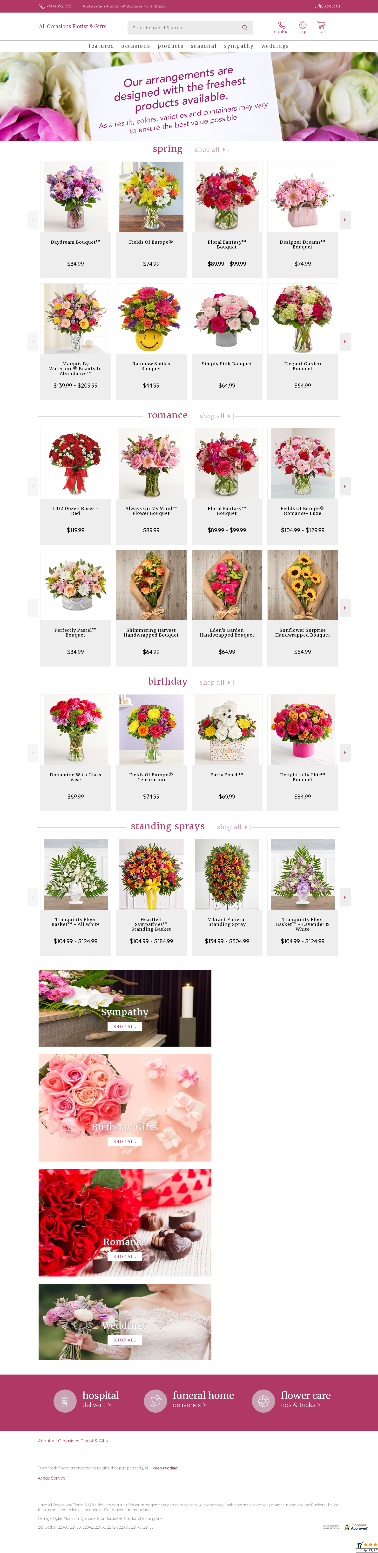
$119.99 (75, 530)
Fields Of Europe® (151, 242)
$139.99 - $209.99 (76, 385)
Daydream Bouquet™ (76, 242)
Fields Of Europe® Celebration (151, 777)
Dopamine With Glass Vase (75, 777)
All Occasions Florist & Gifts (72, 26)
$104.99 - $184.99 (151, 941)
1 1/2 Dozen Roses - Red (76, 511)
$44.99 (151, 385)
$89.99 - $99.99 (227, 263)
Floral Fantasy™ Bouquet (227, 244)
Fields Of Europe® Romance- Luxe (303, 511)
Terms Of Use (235, 1548)
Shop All (208, 150)
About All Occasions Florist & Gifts (73, 1242)
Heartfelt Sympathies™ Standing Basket (151, 924)
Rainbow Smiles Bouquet (151, 366)
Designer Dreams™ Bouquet (302, 244)
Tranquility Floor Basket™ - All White (76, 922)
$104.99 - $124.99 (75, 941)
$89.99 (151, 530)
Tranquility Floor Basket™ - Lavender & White (302, 924)
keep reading (165, 1269)
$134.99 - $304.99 (227, 941)
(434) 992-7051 (60, 6)
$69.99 (76, 796)
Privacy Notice (263, 1548)
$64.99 (227, 385)
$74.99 (151, 263)
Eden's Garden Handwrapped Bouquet (227, 632)
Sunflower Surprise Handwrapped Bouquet (302, 632)
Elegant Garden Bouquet (302, 366)
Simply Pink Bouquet (227, 364)
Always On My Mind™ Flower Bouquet (151, 511)
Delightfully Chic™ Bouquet (302, 777)
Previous (32, 220)
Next (345, 220)
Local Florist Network (298, 1548)
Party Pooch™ (226, 775)
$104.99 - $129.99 (302, 530)
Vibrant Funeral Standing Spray (227, 922)
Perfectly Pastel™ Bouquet (75, 632)
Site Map (327, 1548)
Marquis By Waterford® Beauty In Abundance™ (75, 368)
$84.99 (75, 263)
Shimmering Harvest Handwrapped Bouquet (151, 632)
